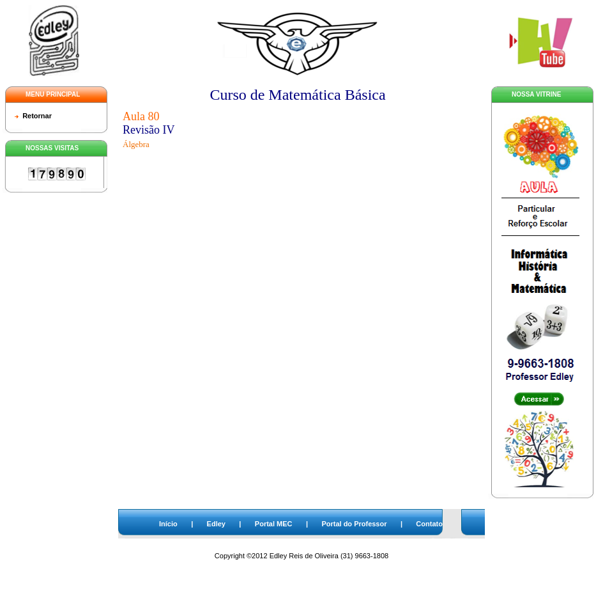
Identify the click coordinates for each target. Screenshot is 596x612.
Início (168, 524)
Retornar (37, 116)
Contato (429, 524)
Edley (216, 524)
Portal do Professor (353, 524)
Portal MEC (274, 524)
